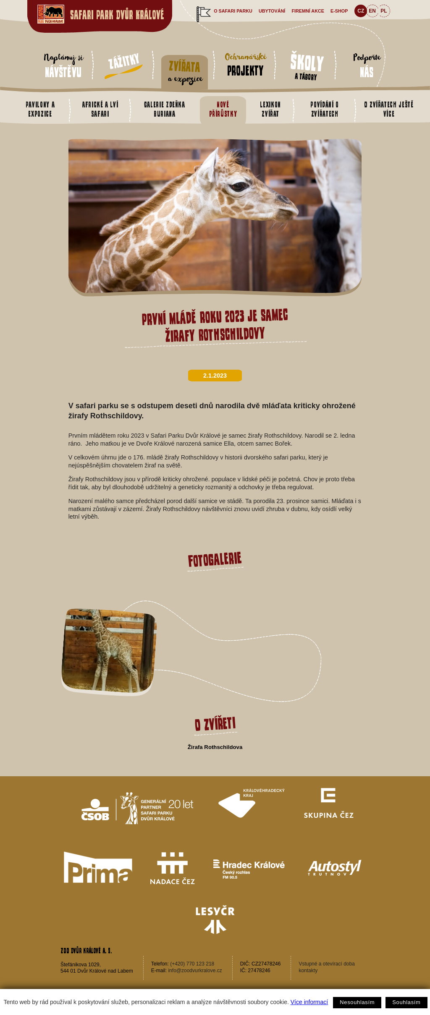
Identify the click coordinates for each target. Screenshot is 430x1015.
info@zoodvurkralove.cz (195, 970)
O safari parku (233, 10)
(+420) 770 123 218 (192, 964)
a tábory (307, 66)
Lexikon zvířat (270, 109)
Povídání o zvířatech (324, 109)
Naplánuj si (63, 66)
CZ (360, 11)
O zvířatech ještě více (389, 109)
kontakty (308, 970)
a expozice (184, 72)
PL (383, 11)
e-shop (339, 10)
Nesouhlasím (357, 1002)
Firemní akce (307, 10)
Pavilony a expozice (40, 109)
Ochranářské (245, 64)
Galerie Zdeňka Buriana (164, 109)
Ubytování (272, 10)
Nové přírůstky (223, 109)
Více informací (309, 1002)
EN (372, 11)
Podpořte (366, 66)
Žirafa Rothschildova (215, 747)
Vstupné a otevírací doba (326, 964)
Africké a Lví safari (100, 109)
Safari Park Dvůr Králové (117, 15)
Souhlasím (406, 1002)
